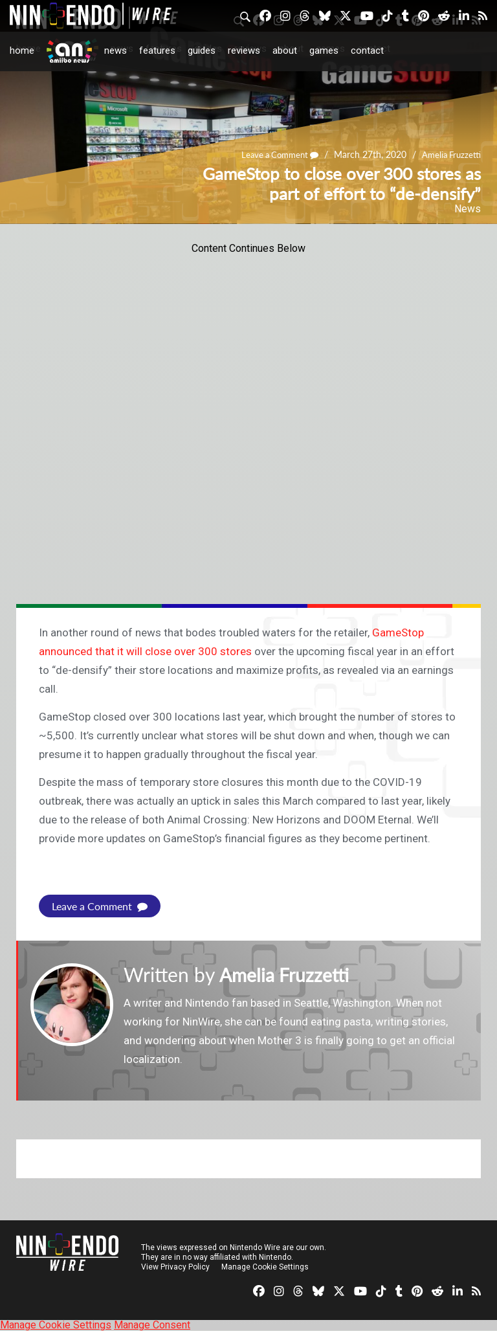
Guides (201, 50)
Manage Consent (152, 1325)
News (115, 50)
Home (22, 50)
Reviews (244, 50)
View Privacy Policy (175, 1266)
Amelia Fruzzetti (449, 155)
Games (323, 50)
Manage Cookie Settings (265, 1266)
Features (157, 50)
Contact (367, 50)
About (284, 50)
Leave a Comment (273, 155)
